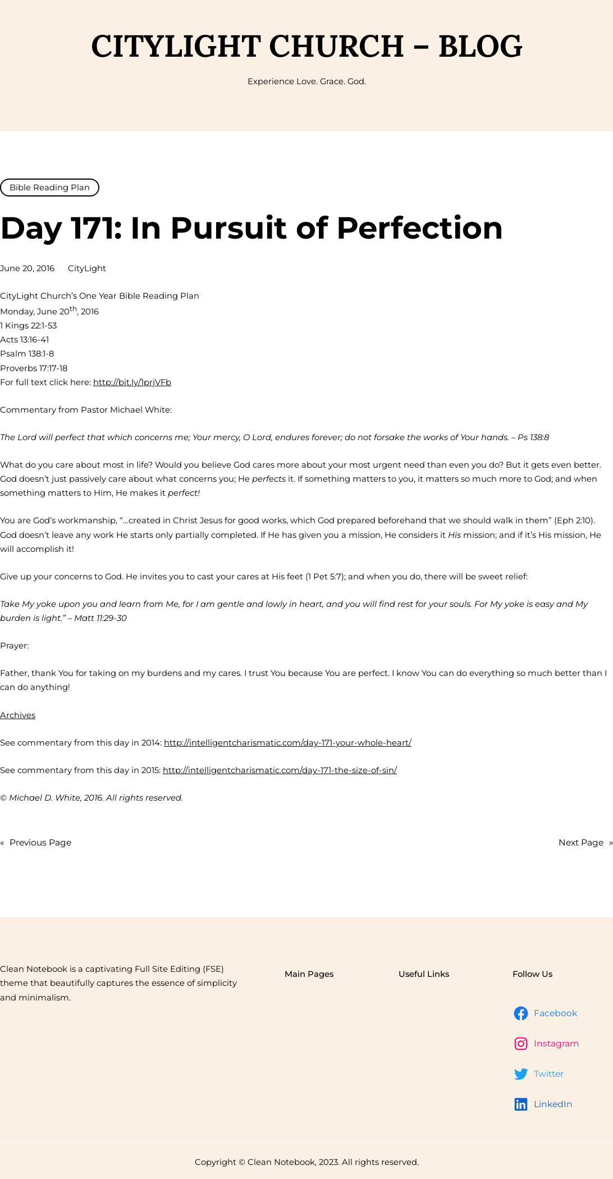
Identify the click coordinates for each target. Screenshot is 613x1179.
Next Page (586, 842)
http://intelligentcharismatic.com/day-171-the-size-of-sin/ (280, 770)
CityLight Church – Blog (307, 45)
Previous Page (35, 842)
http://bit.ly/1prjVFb (132, 382)
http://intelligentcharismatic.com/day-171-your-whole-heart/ (287, 743)
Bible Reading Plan (50, 187)
